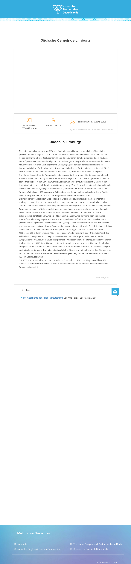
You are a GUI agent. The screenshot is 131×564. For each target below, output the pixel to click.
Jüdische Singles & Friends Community (38, 549)
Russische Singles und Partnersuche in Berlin (97, 544)
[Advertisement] (65, 28)
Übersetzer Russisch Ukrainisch (90, 549)
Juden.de (22, 544)
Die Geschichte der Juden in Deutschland (43, 298)
